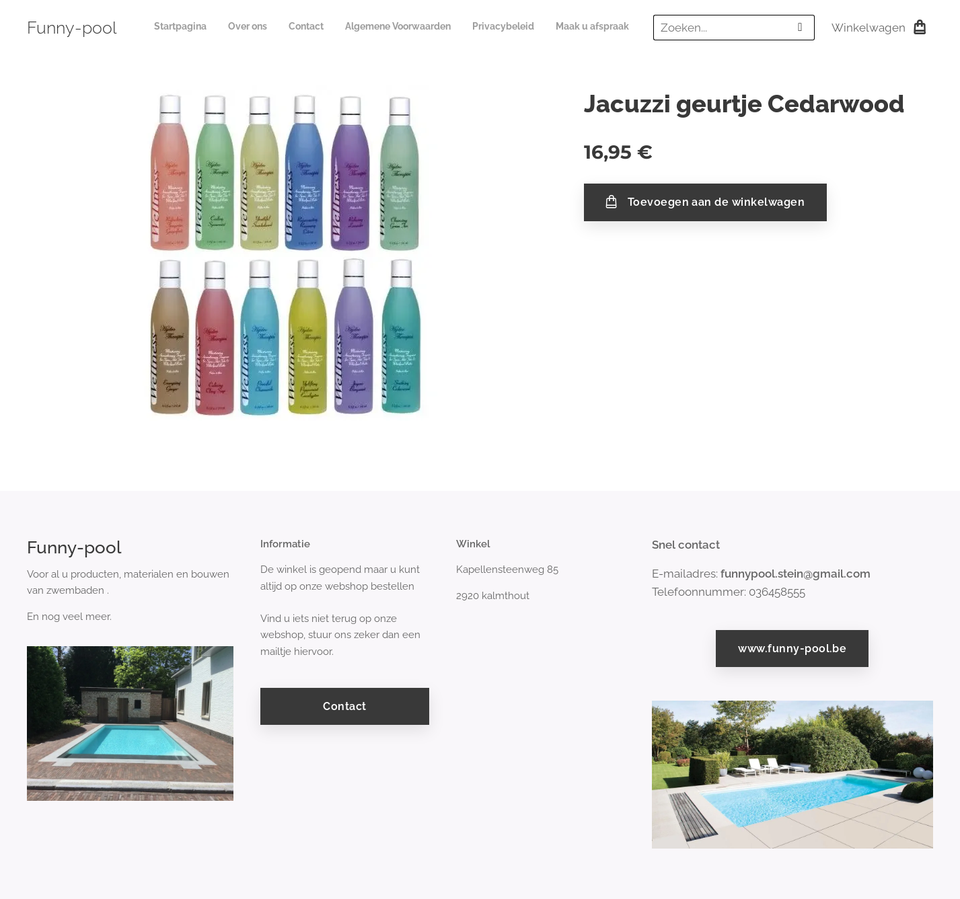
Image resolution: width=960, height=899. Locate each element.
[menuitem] (525, 27)
